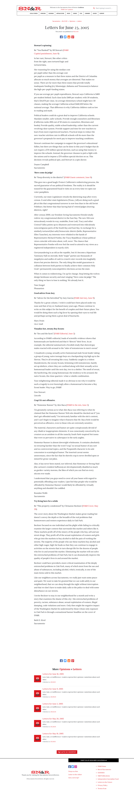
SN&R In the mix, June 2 (77, 405)
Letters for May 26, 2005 (53, 718)
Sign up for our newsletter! (67, 752)
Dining (75, 13)
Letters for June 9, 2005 (53, 689)
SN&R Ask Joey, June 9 (84, 298)
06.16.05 (53, 682)
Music (68, 13)
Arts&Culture (60, 13)
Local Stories (34, 13)
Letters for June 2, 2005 (53, 704)
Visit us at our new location (93, 760)
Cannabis (87, 13)
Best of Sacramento (104, 769)
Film (81, 13)
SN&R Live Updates (67, 9)
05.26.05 (53, 727)
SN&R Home (102, 766)
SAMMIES (101, 773)
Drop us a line (73, 771)
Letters (79, 21)
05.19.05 (53, 741)
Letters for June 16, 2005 (53, 674)
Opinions (43, 13)
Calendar (51, 13)
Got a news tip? (73, 778)
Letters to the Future (105, 782)
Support (102, 13)
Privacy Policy (102, 785)
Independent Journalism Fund (108, 779)
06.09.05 (53, 697)
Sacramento (56, 21)
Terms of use (102, 788)
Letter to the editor (75, 774)
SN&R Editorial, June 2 (64, 333)
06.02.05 (53, 712)
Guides (95, 13)
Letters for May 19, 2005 (53, 733)
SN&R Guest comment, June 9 (77, 177)
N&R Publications (104, 776)
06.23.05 (64, 21)
